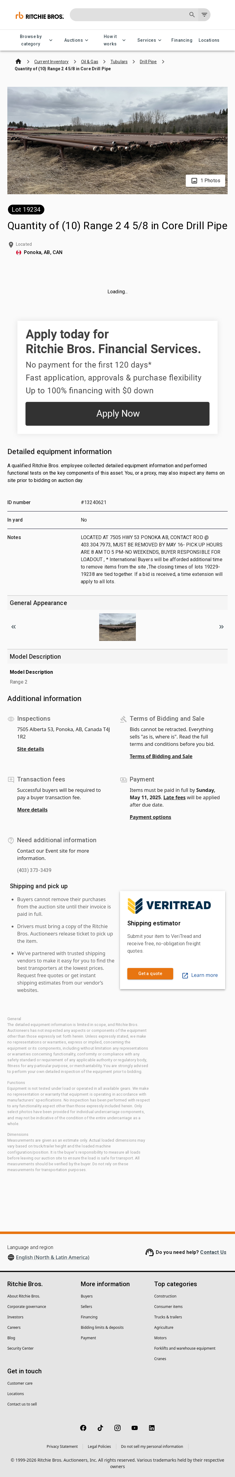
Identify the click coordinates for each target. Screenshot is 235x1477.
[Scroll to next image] (221, 627)
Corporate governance (26, 1306)
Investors (15, 1317)
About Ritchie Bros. (23, 1296)
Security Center (20, 1348)
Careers (14, 1327)
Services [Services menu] (150, 40)
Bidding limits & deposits (102, 1327)
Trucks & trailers (168, 1317)
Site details (30, 749)
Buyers (87, 1296)
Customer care (19, 1383)
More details (32, 809)
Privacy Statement (62, 1446)
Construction (165, 1296)
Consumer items (168, 1306)
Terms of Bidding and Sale (161, 756)
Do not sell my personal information (152, 1446)
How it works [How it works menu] (114, 40)
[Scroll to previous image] (13, 627)
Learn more (199, 975)
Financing (182, 40)
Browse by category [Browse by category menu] (34, 40)
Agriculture (163, 1327)
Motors (160, 1337)
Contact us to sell (22, 1404)
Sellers (86, 1306)
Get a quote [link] (150, 973)
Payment (88, 1337)
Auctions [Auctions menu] (77, 40)
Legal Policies (99, 1446)
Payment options (150, 817)
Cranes (160, 1358)
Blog (11, 1337)
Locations (209, 40)
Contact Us (213, 1252)
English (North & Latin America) (52, 1257)
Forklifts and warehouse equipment (184, 1348)
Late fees (174, 797)
